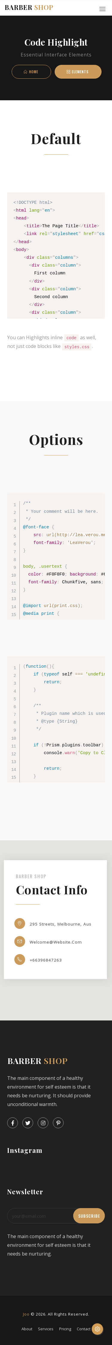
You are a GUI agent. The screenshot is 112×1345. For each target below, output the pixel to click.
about (27, 1328)
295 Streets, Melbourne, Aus (47, 923)
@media (31, 613)
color (35, 574)
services (45, 1328)
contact (83, 1328)
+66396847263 (32, 959)
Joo (26, 1313)
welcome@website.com (42, 941)
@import (32, 606)
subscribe (89, 1216)
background (83, 574)
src (37, 535)
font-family (47, 543)
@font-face (36, 527)
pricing (65, 1328)
